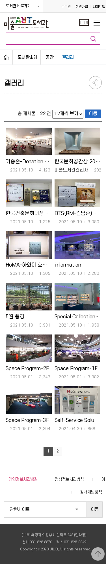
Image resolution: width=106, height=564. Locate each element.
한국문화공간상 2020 (78, 161)
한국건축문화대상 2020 (32, 213)
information (68, 265)
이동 (93, 113)
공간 (49, 57)
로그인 (66, 7)
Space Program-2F (27, 368)
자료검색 (93, 39)
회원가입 (81, 7)
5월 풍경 (15, 316)
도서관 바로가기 (18, 6)
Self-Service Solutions (80, 420)
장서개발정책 (91, 492)
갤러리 (68, 57)
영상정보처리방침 (69, 479)
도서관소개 (27, 57)
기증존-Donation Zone (31, 161)
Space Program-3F (27, 420)
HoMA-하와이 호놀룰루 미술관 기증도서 (49, 265)
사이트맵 (99, 7)
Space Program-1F (76, 368)
